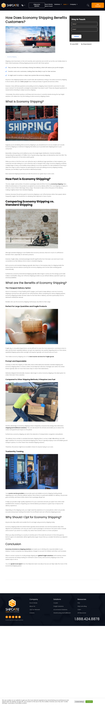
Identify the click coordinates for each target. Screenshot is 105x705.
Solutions (57, 4)
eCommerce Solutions (60, 609)
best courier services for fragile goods (42, 356)
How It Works (49, 4)
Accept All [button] (89, 701)
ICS (63, 155)
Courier (55, 603)
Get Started (97, 5)
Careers (32, 613)
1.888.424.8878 (87, 619)
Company (73, 4)
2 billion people (24, 81)
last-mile (52, 438)
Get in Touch (48, 6)
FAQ (79, 603)
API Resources (82, 613)
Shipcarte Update (37, 5)
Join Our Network (35, 609)
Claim (79, 609)
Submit (76, 36)
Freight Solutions (58, 606)
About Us (32, 606)
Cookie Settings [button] (79, 701)
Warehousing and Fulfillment (62, 613)
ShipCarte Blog (82, 606)
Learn (65, 4)
